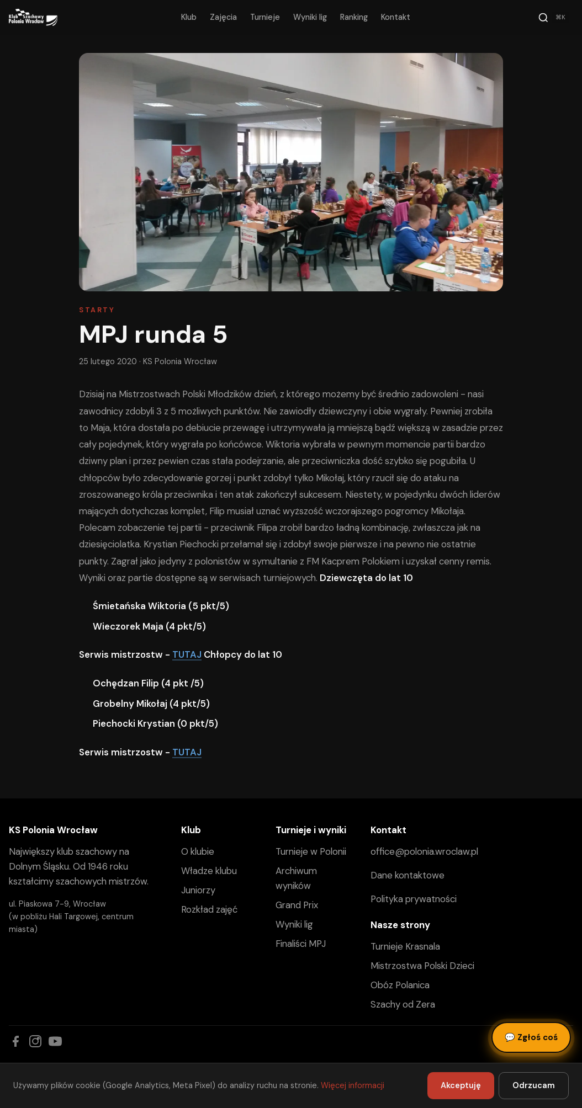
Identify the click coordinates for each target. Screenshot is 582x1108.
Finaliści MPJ (301, 943)
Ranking (354, 17)
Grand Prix (297, 905)
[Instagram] (35, 1041)
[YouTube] (55, 1041)
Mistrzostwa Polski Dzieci (422, 966)
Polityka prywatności (414, 899)
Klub (189, 17)
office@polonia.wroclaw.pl (424, 851)
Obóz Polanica (400, 985)
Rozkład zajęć (209, 909)
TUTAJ (187, 654)
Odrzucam (533, 1085)
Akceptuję (461, 1085)
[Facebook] (15, 1041)
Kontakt (395, 17)
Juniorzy (198, 890)
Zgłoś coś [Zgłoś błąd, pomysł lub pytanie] (531, 1037)
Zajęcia (223, 17)
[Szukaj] (553, 17)
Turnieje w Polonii (311, 851)
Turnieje (265, 17)
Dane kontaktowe (408, 875)
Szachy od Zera (403, 1004)
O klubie (197, 851)
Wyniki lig (310, 17)
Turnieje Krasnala (405, 946)
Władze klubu (209, 871)
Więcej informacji (352, 1085)
